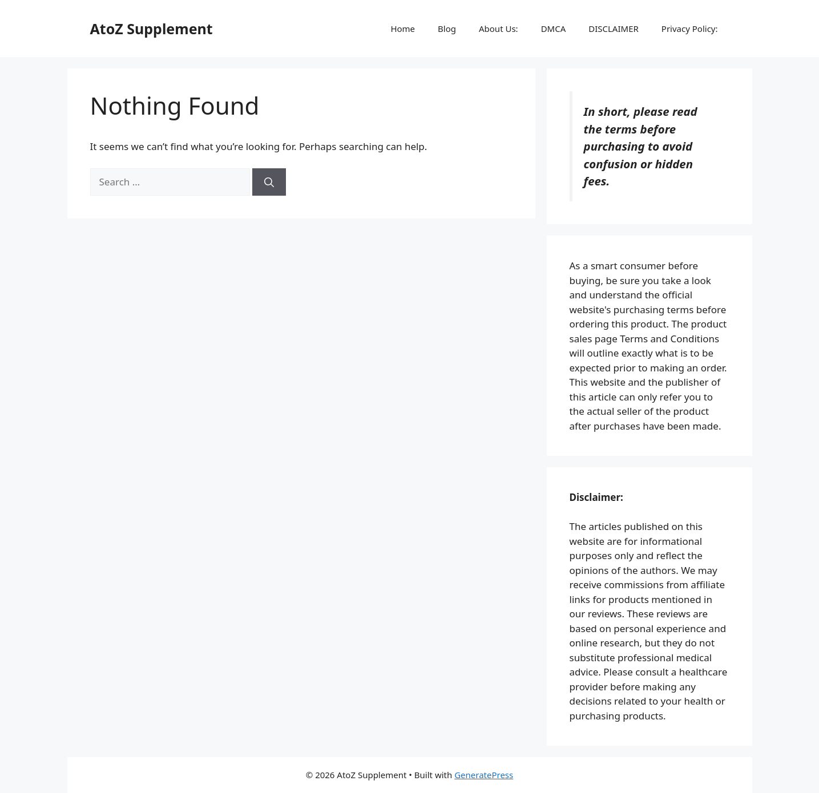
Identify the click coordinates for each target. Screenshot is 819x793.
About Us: (498, 28)
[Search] (269, 182)
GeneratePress (483, 774)
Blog (447, 28)
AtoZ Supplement (151, 28)
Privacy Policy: (689, 28)
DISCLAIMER (613, 28)
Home (402, 28)
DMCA (553, 28)
